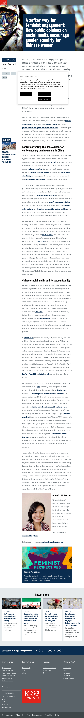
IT (43, 673)
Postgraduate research (9, 673)
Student (5, 77)
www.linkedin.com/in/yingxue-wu (52, 542)
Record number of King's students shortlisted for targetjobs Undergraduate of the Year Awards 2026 (72, 620)
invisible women (45, 318)
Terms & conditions (7, 715)
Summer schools (7, 678)
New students (26, 668)
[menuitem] (11, 668)
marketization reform (35, 169)
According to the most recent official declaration (48, 393)
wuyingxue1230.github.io (30, 536)
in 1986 (53, 162)
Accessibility (48, 715)
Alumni (24, 673)
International (6, 74)
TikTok (48, 124)
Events (65, 670)
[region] (42, 88)
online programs (27, 209)
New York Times (27, 374)
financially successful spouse (46, 195)
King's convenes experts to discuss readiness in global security (10, 617)
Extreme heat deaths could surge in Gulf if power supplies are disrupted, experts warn (31, 618)
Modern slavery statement (34, 715)
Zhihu (55, 124)
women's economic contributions (59, 202)
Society (13, 74)
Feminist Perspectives (9, 60)
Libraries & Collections (49, 668)
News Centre (67, 668)
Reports (67, 205)
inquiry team (61, 390)
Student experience (7, 681)
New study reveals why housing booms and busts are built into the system (51, 617)
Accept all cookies (44, 99)
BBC (34, 374)
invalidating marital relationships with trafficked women (48, 407)
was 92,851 (41, 241)
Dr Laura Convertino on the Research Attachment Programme (9, 157)
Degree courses (6, 668)
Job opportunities (68, 678)
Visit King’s (66, 675)
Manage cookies (26, 94)
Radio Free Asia (44, 374)
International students (8, 675)
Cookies (57, 715)
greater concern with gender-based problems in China (40, 127)
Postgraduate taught (8, 670)
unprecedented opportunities (35, 179)
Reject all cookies (44, 94)
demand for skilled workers (40, 172)
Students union (67, 673)
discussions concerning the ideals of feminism (52, 209)
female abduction (47, 235)
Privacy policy (20, 715)
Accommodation (48, 670)
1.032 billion (38, 312)
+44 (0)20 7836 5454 (8, 693)
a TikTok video (28, 338)
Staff (23, 670)
